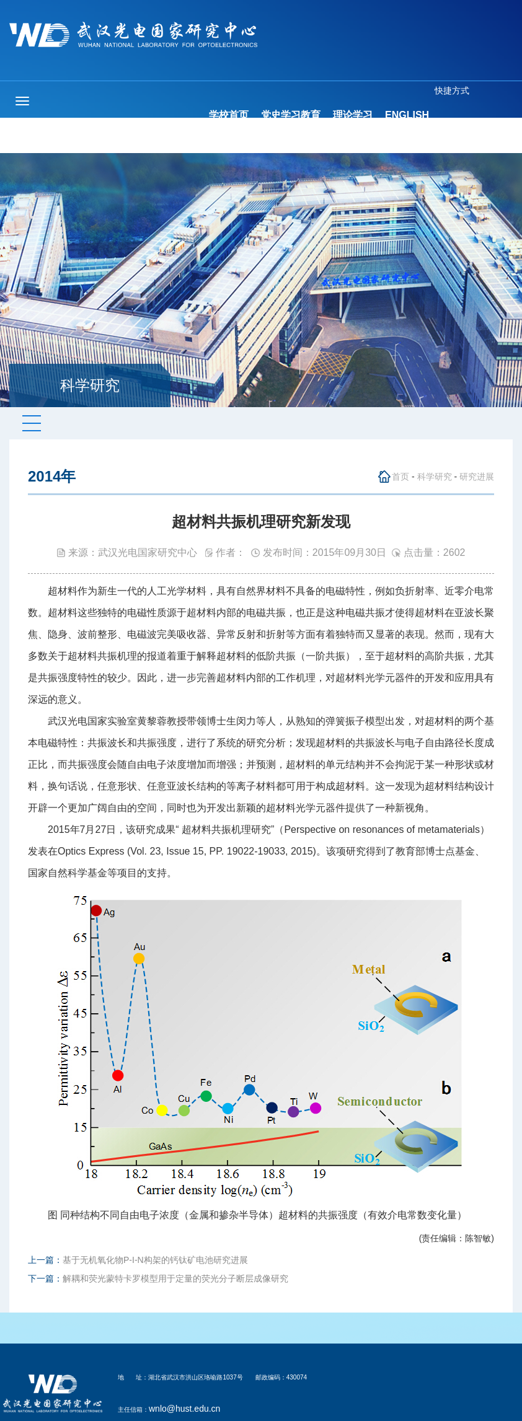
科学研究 (434, 477)
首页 (400, 477)
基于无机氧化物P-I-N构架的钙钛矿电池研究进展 (155, 1260)
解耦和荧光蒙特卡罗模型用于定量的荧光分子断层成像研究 (175, 1278)
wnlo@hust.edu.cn (184, 1409)
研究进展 (476, 477)
